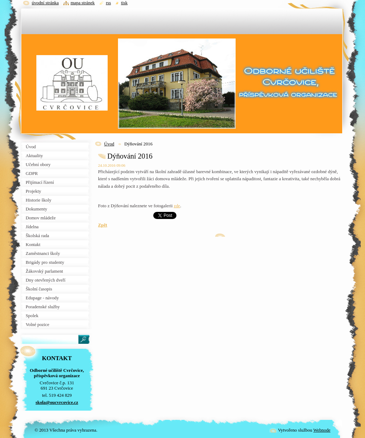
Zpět (102, 225)
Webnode (321, 430)
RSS (108, 2)
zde (177, 205)
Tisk (124, 2)
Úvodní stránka (45, 2)
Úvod (109, 143)
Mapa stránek (83, 2)
